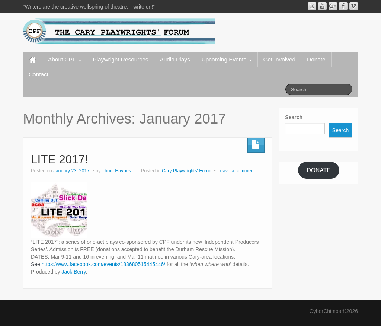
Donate (316, 59)
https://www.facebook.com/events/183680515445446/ (103, 264)
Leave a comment (236, 170)
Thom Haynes (116, 170)
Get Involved (279, 59)
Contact (38, 74)
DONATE (318, 170)
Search (293, 117)
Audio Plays (175, 59)
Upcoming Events (227, 59)
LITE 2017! (59, 159)
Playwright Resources (120, 59)
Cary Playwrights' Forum (187, 170)
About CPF (64, 59)
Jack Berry (74, 272)
